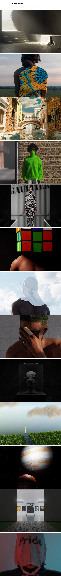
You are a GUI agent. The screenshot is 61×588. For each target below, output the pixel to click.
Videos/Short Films (15, 6)
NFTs (44, 6)
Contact (35, 6)
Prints (39, 6)
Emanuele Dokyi (17, 3)
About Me (30, 6)
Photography (23, 6)
